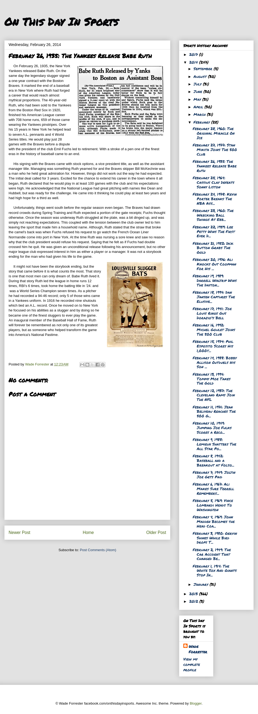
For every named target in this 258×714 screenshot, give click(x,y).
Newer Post (19, 532)
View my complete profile (191, 664)
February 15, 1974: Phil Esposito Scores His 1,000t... (213, 346)
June (198, 91)
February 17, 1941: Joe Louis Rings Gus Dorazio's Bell (212, 313)
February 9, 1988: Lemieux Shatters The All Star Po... (214, 444)
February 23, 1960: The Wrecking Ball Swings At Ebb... (213, 215)
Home (88, 532)
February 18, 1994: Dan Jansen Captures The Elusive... (214, 296)
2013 (194, 593)
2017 (194, 54)
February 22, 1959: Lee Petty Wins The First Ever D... (214, 231)
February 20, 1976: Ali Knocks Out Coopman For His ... (214, 264)
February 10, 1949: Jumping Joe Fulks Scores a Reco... (212, 427)
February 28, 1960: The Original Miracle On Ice (214, 133)
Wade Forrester (198, 649)
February (202, 122)
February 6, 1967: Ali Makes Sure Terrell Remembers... (213, 488)
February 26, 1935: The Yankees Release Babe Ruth (214, 166)
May (198, 99)
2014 (194, 62)
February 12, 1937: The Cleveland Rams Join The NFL (214, 395)
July (198, 84)
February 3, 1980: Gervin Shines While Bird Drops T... (215, 537)
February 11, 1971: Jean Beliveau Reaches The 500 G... (214, 411)
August (201, 76)
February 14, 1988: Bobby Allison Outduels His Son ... (215, 362)
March (200, 114)
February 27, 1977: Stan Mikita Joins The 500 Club (215, 149)
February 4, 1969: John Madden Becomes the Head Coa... (214, 521)
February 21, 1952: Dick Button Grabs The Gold (213, 248)
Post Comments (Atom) (98, 550)
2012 (194, 601)
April (199, 106)
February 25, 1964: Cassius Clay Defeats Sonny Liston (213, 182)
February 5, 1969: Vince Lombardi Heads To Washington (213, 505)
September (204, 68)
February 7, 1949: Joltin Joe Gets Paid (214, 474)
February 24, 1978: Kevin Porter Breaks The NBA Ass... (215, 198)
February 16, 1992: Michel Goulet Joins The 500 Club (214, 329)
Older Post (156, 532)
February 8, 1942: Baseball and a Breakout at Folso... (213, 460)
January (202, 584)
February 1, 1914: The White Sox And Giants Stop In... (215, 570)
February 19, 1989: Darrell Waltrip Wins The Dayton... (215, 280)
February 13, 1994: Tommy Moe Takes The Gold (212, 378)
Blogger (196, 703)
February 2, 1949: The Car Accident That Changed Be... (212, 554)
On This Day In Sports (61, 21)
